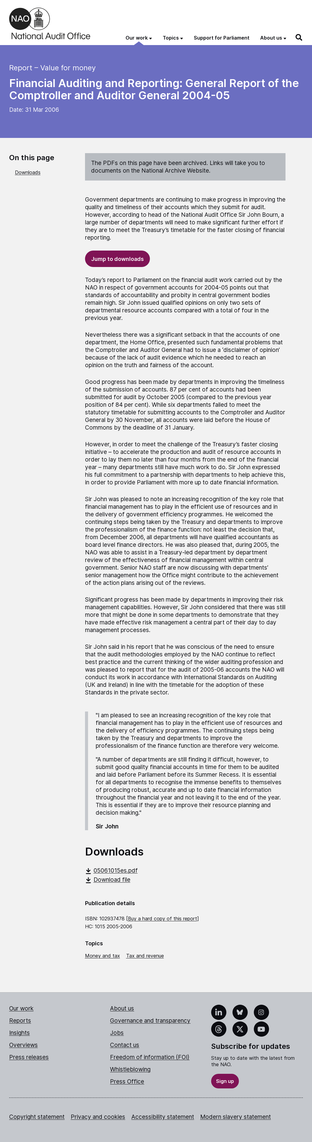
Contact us (124, 1045)
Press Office (127, 1081)
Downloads (28, 172)
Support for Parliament (222, 38)
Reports (20, 1020)
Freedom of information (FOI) (150, 1057)
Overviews (23, 1045)
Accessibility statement (162, 1116)
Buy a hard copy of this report (162, 918)
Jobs (117, 1032)
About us (122, 1008)
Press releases (29, 1057)
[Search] (299, 37)
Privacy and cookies (98, 1116)
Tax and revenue (145, 956)
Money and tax (102, 956)
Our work (21, 1008)
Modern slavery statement (235, 1116)
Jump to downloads (117, 259)
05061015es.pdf (111, 870)
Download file (107, 879)
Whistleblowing (130, 1069)
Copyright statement (37, 1116)
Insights (19, 1032)
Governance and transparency (150, 1020)
